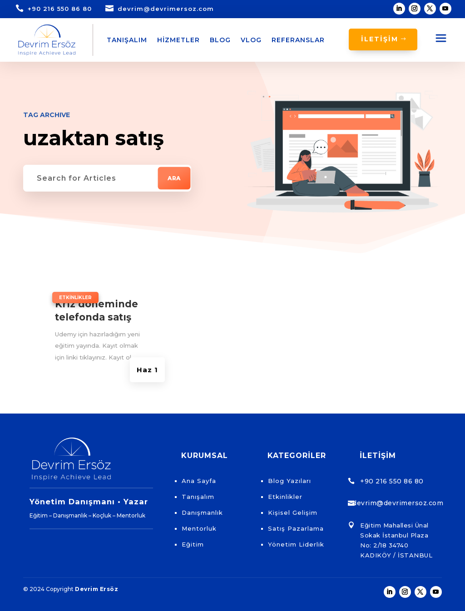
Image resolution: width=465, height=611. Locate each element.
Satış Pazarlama (296, 528)
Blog (220, 40)
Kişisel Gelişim (292, 512)
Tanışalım (127, 40)
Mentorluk (199, 528)
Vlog (251, 40)
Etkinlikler (75, 298)
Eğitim (193, 544)
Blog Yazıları (289, 480)
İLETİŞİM (379, 39)
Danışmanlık (202, 512)
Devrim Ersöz (96, 589)
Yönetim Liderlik (296, 544)
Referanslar (298, 40)
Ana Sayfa (199, 480)
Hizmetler (178, 40)
